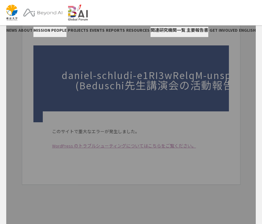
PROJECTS (78, 30)
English (247, 30)
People (59, 30)
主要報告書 (197, 30)
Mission (41, 30)
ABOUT (25, 30)
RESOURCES (138, 30)
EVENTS (97, 30)
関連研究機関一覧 (168, 30)
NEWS (11, 30)
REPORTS (115, 30)
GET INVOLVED (224, 30)
